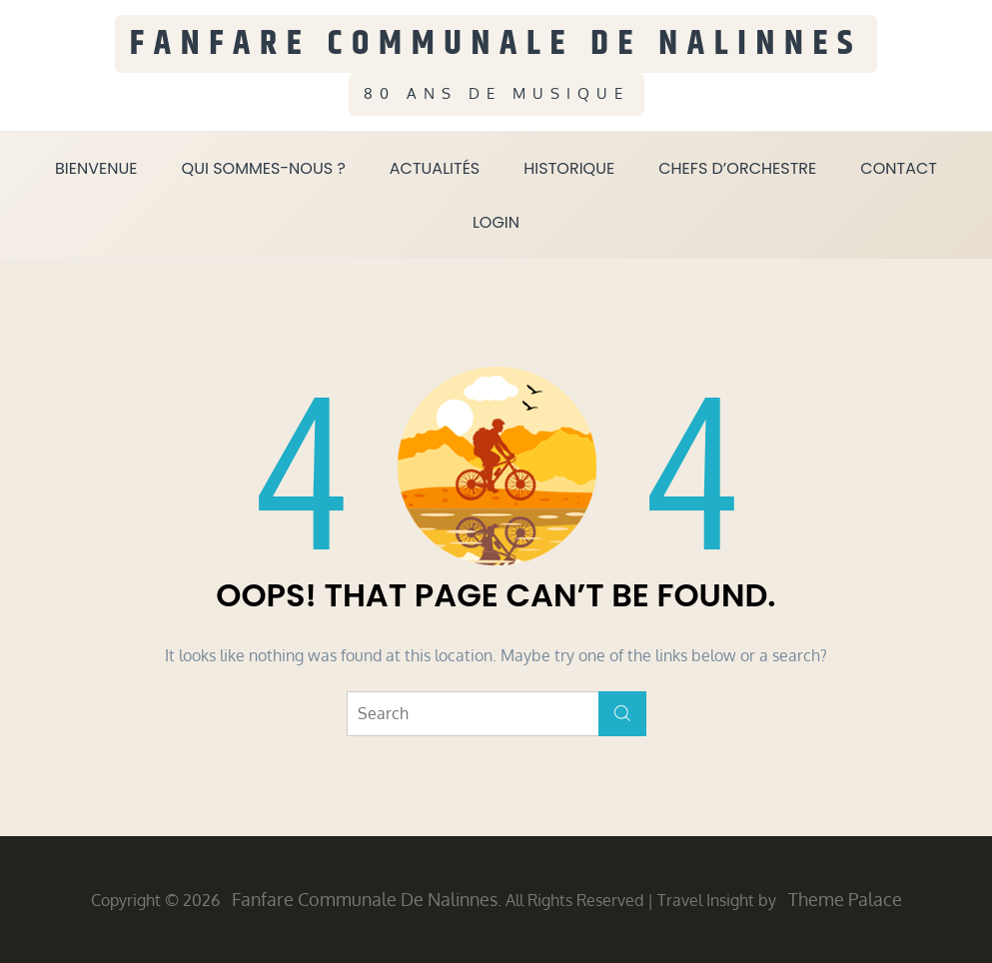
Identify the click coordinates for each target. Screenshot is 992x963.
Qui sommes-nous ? (264, 168)
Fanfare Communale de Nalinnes (495, 43)
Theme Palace (845, 899)
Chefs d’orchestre (737, 168)
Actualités (435, 168)
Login (496, 222)
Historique (568, 168)
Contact (898, 168)
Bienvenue (96, 168)
